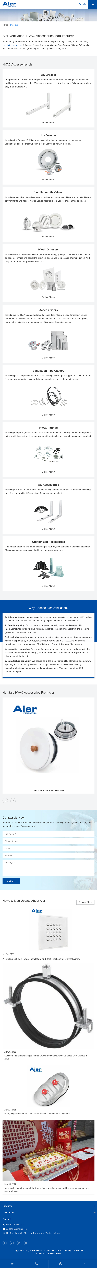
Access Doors (48, 310)
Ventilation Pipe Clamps (48, 371)
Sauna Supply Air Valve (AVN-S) (48, 790)
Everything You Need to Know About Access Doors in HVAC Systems (38, 1113)
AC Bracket (48, 74)
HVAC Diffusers (48, 250)
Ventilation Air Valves (48, 193)
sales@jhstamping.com (16, 1229)
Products (14, 25)
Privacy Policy (54, 1254)
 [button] (13, 801)
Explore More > (48, 122)
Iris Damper (48, 135)
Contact (7, 1219)
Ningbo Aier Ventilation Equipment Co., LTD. (45, 1250)
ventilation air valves (12, 45)
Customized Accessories (48, 542)
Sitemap (40, 1254)
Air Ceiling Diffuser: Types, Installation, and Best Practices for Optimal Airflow (41, 959)
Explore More (85, 901)
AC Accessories (48, 485)
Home (5, 25)
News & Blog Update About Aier (24, 900)
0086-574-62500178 (15, 1225)
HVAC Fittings (48, 428)
